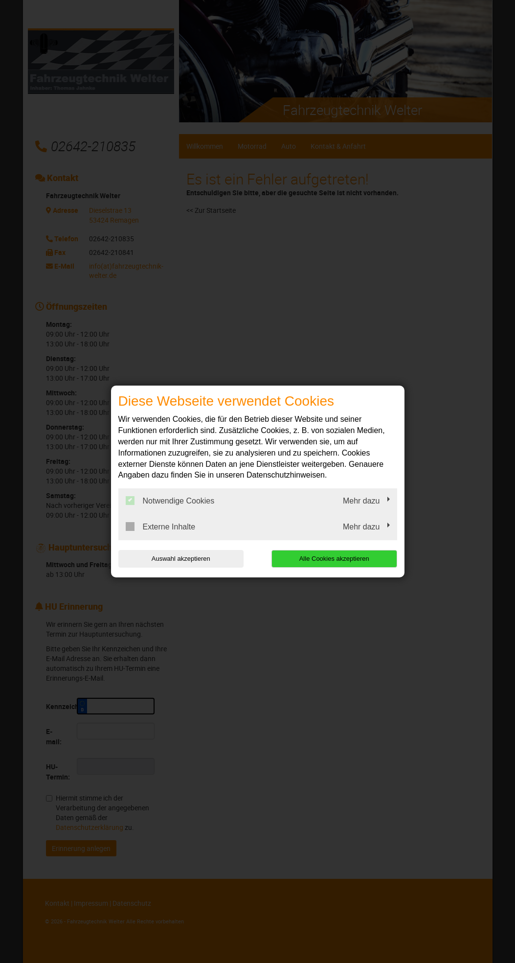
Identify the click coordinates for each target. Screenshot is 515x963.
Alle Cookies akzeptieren (334, 558)
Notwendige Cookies (170, 500)
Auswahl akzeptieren (181, 558)
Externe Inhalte (161, 526)
